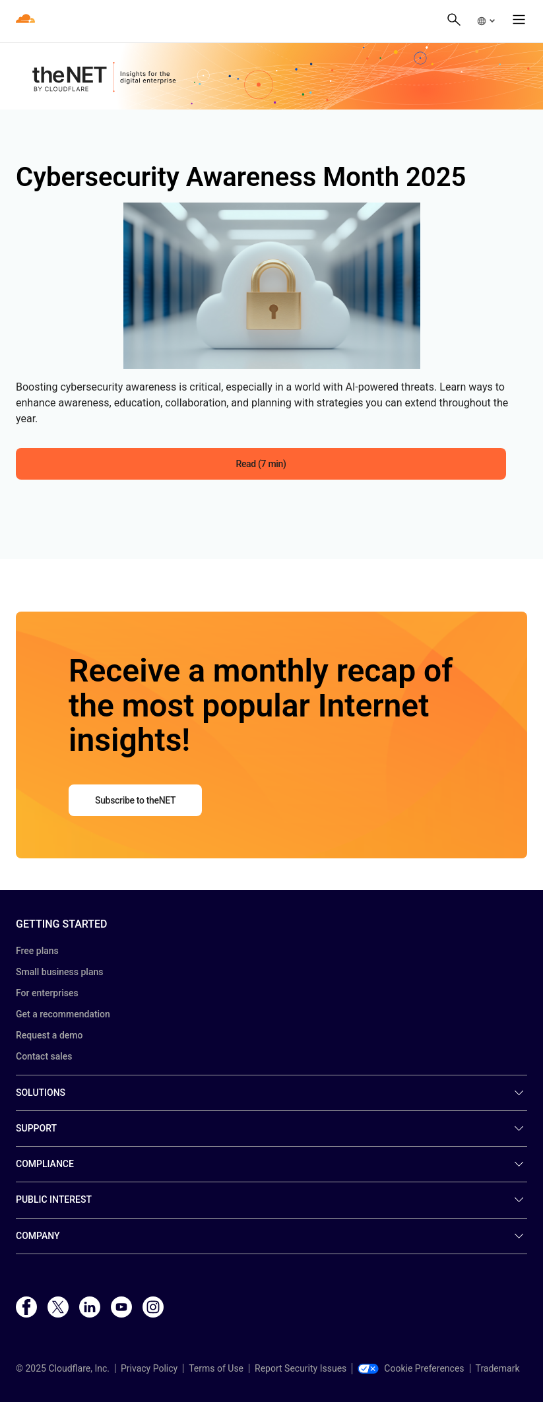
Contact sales (44, 1056)
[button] (485, 21)
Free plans (37, 950)
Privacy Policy (149, 1368)
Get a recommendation (63, 1014)
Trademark (498, 1368)
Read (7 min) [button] (261, 464)
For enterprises (47, 993)
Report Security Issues (300, 1368)
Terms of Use (216, 1368)
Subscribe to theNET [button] (135, 800)
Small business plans (59, 972)
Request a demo (49, 1035)
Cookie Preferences (411, 1368)
